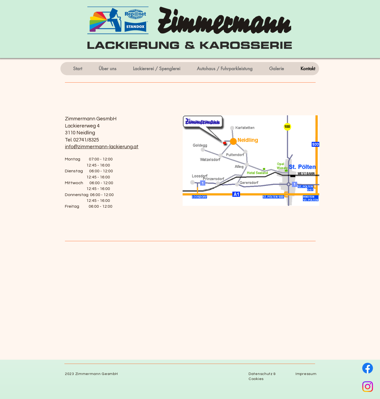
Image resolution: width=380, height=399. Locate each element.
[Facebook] (367, 368)
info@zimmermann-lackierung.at (102, 146)
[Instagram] (367, 386)
